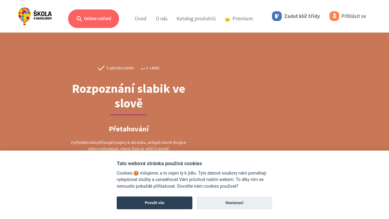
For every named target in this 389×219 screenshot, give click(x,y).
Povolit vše (154, 202)
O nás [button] (161, 18)
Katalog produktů (196, 18)
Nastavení (234, 202)
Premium (239, 18)
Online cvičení (93, 19)
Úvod (140, 18)
